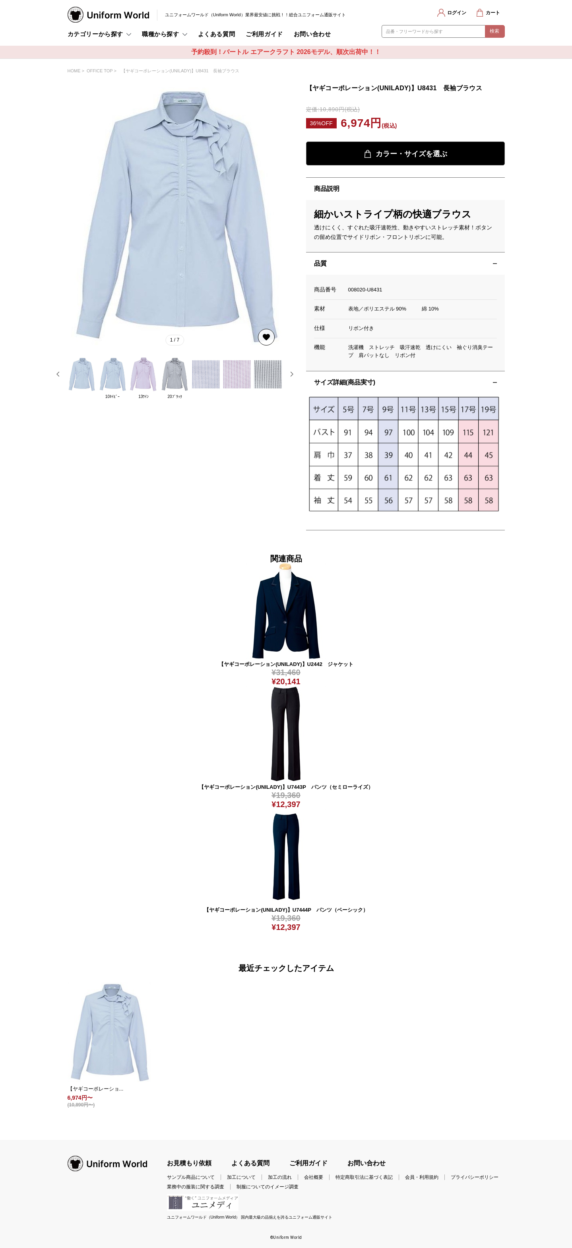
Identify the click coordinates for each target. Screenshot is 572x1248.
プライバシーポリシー (474, 1177)
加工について (241, 1177)
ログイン (456, 13)
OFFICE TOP (100, 70)
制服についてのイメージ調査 (268, 1187)
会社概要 (313, 1177)
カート (493, 13)
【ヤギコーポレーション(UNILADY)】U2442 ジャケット (286, 664)
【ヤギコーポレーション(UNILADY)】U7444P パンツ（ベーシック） (286, 910)
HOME (74, 70)
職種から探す (160, 34)
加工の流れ (280, 1177)
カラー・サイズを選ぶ (405, 154)
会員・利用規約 (421, 1177)
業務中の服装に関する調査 (195, 1187)
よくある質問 (216, 34)
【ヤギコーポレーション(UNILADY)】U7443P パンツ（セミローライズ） (286, 787)
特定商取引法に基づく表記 (364, 1177)
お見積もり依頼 (189, 1163)
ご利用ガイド (264, 34)
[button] (58, 374)
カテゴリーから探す (95, 34)
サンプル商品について (191, 1177)
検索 (495, 31)
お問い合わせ (312, 34)
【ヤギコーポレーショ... (96, 1089)
